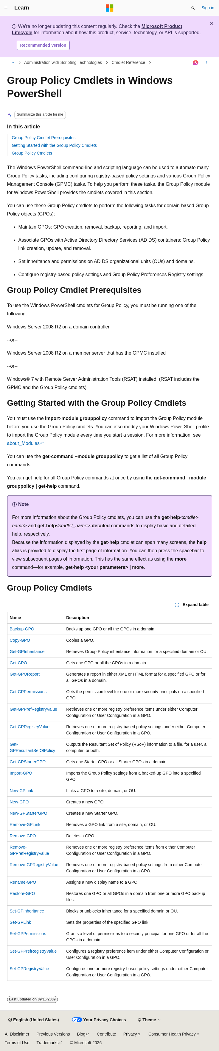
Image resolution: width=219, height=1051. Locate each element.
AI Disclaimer (17, 1034)
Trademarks (47, 1042)
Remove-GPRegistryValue (34, 864)
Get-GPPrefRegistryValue (33, 709)
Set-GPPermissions (28, 933)
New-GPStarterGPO (28, 813)
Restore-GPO (22, 893)
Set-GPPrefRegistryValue (33, 951)
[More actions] (206, 62)
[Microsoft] (110, 8)
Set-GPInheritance (27, 911)
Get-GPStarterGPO (28, 761)
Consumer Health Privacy (172, 1034)
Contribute (106, 1034)
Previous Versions (53, 1034)
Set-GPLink (20, 922)
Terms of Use (17, 1042)
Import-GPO (21, 773)
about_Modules (23, 443)
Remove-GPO (23, 835)
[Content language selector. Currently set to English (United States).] (33, 1020)
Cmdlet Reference (128, 62)
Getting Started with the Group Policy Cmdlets (54, 145)
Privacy (130, 1034)
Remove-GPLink (25, 824)
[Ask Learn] (195, 62)
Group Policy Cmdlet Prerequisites (44, 137)
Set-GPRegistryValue (29, 968)
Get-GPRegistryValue (30, 726)
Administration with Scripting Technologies (63, 62)
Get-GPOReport (25, 674)
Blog (81, 1034)
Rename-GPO (23, 882)
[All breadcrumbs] (12, 62)
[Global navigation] (6, 8)
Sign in (207, 7)
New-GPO (19, 802)
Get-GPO (18, 662)
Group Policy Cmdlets (32, 153)
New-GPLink (21, 790)
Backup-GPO (22, 629)
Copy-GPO (20, 640)
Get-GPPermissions (28, 691)
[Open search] (193, 8)
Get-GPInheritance (27, 651)
